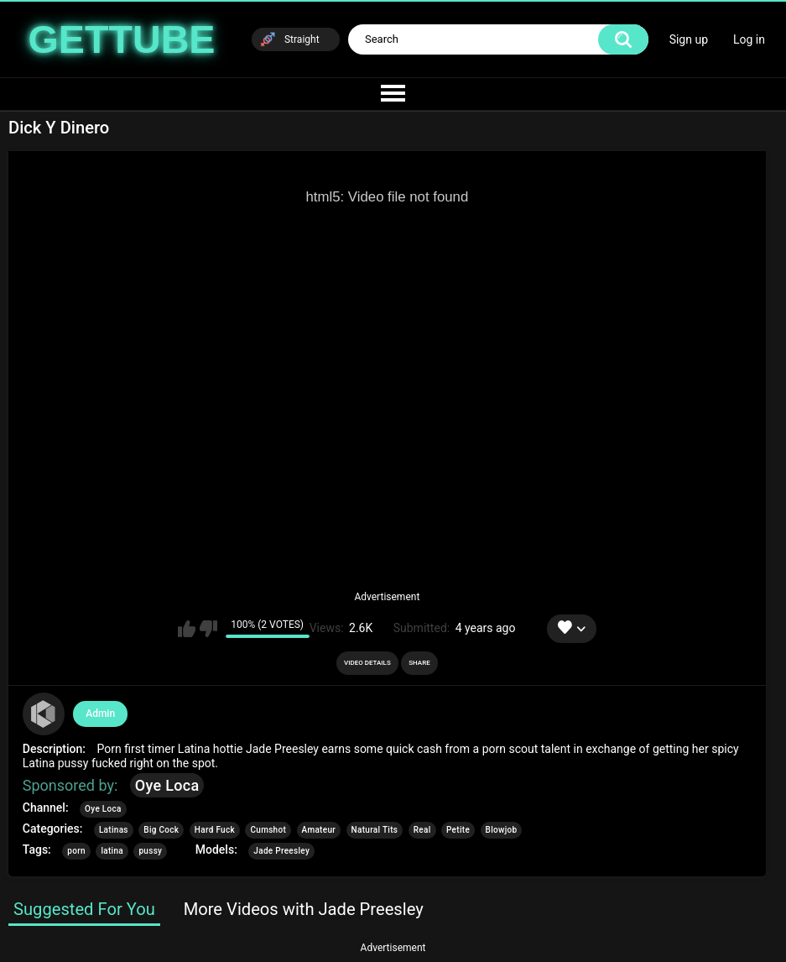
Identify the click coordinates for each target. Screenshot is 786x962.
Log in (749, 39)
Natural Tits (374, 829)
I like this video (186, 628)
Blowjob (502, 829)
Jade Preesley (281, 850)
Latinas (113, 829)
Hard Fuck (215, 829)
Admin (100, 713)
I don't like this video (208, 628)
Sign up (688, 39)
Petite (458, 829)
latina (112, 850)
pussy (150, 850)
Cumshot (268, 829)
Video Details (367, 663)
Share (419, 663)
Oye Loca (167, 785)
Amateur (319, 829)
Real (422, 829)
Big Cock (161, 829)
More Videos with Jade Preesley (304, 909)
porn (76, 850)
